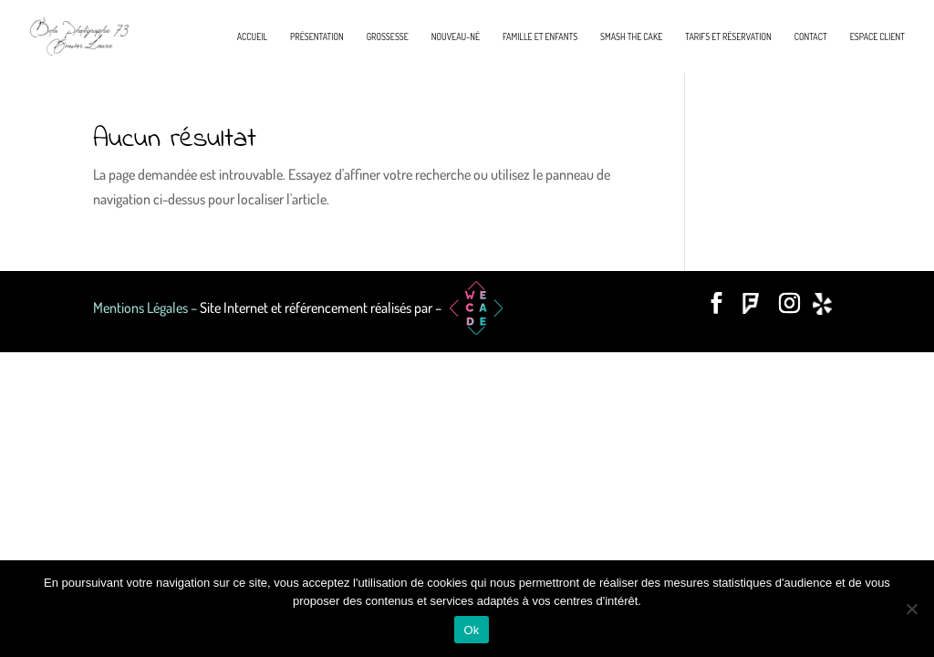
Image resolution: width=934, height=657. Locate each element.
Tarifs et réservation (728, 36)
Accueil (252, 36)
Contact (810, 36)
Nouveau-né (455, 36)
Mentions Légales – (146, 307)
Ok (471, 630)
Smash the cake (631, 36)
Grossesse (388, 36)
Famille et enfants (540, 36)
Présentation (317, 36)
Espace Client (877, 36)
